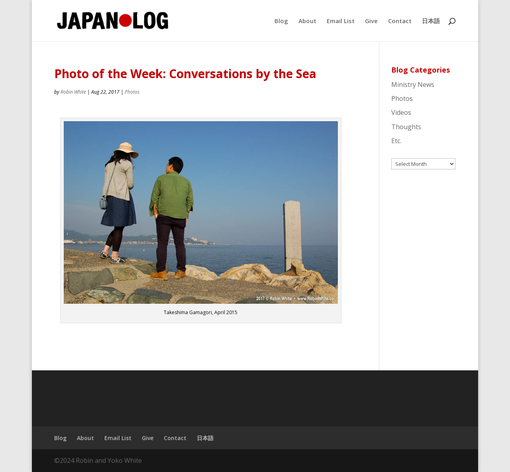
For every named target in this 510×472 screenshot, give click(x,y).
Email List (341, 21)
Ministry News (412, 84)
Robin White (73, 91)
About (307, 21)
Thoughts (406, 126)
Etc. (396, 140)
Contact (400, 21)
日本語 (431, 21)
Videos (401, 112)
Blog (281, 21)
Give (371, 21)
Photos (132, 91)
